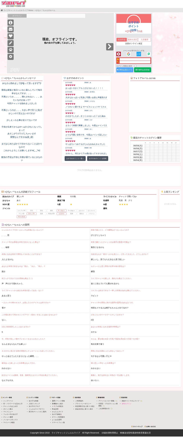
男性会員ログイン (124, 70)
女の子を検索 (33, 401)
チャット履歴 (8, 417)
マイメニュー (8, 411)
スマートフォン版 (58, 422)
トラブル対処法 (57, 406)
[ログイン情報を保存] (136, 66)
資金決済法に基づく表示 (84, 409)
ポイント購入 (8, 409)
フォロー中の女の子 (10, 414)
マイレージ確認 (9, 422)
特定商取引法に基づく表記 (84, 406)
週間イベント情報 (58, 401)
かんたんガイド (57, 411)
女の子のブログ (34, 406)
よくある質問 (57, 420)
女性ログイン (126, 403)
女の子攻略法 (57, 414)
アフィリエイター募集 (107, 401)
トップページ (8, 401)
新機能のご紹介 (57, 403)
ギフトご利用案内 (58, 417)
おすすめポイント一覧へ (75, 158)
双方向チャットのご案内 (37, 411)
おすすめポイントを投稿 (97, 158)
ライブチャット (59, 433)
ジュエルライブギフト (37, 409)
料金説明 (55, 409)
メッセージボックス (10, 420)
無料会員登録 (143, 70)
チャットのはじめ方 (10, 406)
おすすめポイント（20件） (133, 26)
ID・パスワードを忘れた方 (13, 403)
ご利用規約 (79, 401)
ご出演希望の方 (105, 408)
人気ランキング (34, 403)
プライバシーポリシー (83, 403)
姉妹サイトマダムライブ (132, 401)
